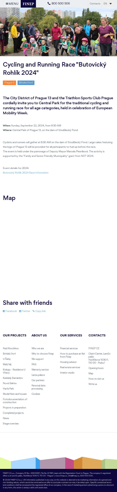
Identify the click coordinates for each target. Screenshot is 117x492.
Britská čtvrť (9, 354)
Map (91, 374)
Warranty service (40, 370)
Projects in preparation (14, 408)
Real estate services (70, 367)
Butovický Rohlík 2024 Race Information (25, 173)
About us (39, 335)
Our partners (38, 380)
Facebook (10, 311)
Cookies (36, 394)
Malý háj (7, 364)
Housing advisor (68, 362)
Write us (93, 384)
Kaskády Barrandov (13, 378)
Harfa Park (8, 389)
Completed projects (13, 413)
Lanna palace (38, 375)
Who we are (38, 348)
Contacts (95, 4)
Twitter (24, 311)
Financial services (69, 348)
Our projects (14, 335)
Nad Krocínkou (10, 348)
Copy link (39, 311)
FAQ (34, 364)
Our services (71, 335)
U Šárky (7, 359)
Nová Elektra (9, 383)
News (6, 418)
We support (38, 359)
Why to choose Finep (43, 354)
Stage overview (11, 424)
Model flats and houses (15, 394)
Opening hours (96, 368)
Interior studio (67, 373)
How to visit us (96, 379)
